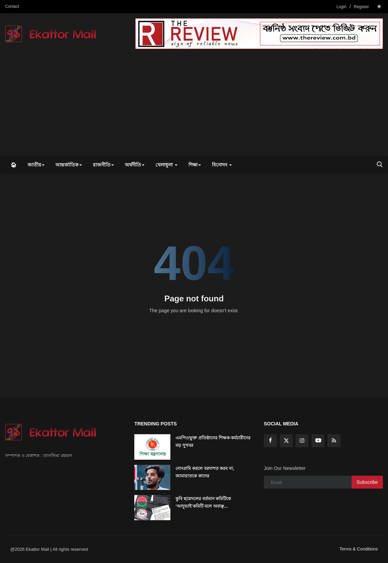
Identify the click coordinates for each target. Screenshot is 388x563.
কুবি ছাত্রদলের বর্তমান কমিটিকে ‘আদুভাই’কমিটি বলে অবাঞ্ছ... (203, 502)
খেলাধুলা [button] (166, 165)
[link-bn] (259, 33)
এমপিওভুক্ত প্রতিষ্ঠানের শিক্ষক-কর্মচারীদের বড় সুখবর (212, 441)
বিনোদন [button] (222, 165)
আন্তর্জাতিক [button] (68, 165)
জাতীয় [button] (36, 165)
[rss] (333, 440)
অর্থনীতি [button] (135, 165)
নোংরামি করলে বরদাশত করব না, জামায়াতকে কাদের (204, 472)
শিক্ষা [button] (194, 165)
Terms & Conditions (358, 548)
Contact (12, 6)
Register (361, 6)
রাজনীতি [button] (103, 165)
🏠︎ (14, 165)
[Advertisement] (194, 105)
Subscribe (367, 482)
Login (341, 6)
